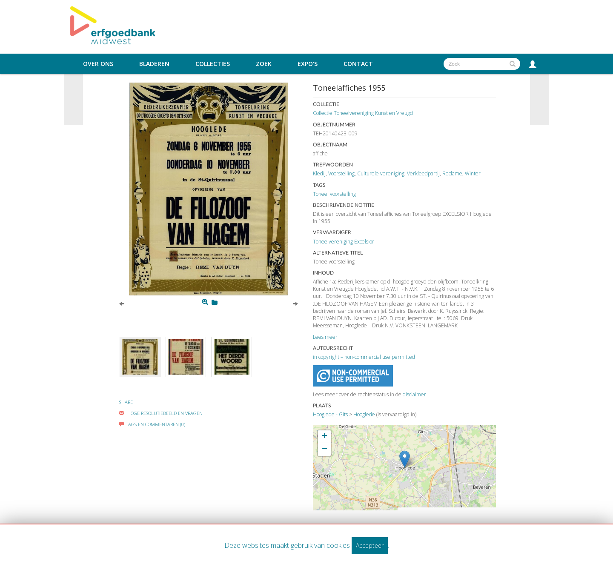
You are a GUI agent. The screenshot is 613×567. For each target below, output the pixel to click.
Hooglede (364, 414)
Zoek (264, 64)
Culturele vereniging (380, 173)
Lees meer (325, 337)
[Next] (295, 303)
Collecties (212, 64)
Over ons (98, 64)
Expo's (308, 64)
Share (126, 402)
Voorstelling (341, 173)
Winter (473, 173)
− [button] (324, 449)
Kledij (319, 173)
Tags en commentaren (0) (152, 424)
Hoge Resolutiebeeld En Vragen (161, 413)
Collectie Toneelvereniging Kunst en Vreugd (363, 113)
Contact (358, 64)
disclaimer (414, 394)
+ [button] (324, 436)
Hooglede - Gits (330, 414)
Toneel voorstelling (334, 194)
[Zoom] (205, 302)
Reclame (452, 173)
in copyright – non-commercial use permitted (364, 357)
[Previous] (121, 303)
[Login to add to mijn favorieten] (215, 302)
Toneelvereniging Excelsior (343, 241)
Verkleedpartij (423, 173)
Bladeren (154, 64)
